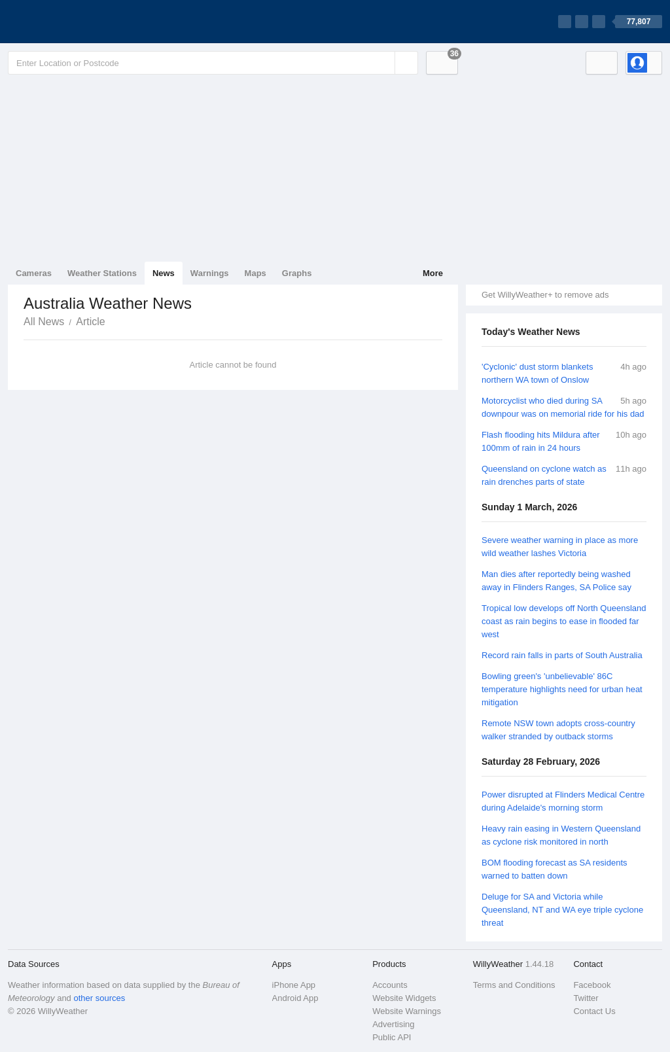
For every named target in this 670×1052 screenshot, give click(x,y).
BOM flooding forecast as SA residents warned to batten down (554, 869)
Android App (295, 998)
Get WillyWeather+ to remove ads (545, 295)
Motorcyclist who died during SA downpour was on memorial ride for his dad (563, 407)
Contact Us (594, 1011)
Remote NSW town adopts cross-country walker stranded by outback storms (558, 729)
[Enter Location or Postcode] (213, 63)
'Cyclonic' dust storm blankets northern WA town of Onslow (537, 373)
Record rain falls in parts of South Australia (562, 655)
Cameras (34, 273)
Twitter (585, 998)
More (433, 273)
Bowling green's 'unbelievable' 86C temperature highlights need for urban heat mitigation (562, 689)
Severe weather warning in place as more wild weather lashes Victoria (560, 546)
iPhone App (294, 985)
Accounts (389, 985)
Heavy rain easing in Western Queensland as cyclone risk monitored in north (561, 835)
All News (44, 321)
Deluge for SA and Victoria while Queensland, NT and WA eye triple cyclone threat (562, 910)
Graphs (297, 273)
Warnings (209, 273)
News (163, 273)
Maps (255, 273)
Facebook (591, 985)
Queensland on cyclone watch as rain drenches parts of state (544, 475)
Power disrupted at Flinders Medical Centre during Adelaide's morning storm (563, 801)
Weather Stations (102, 273)
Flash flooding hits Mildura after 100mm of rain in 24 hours (541, 441)
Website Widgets (404, 998)
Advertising (393, 1024)
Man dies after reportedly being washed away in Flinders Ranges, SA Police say (556, 580)
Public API (391, 1037)
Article (90, 321)
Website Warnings (406, 1011)
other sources (99, 998)
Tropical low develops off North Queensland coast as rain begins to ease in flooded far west (564, 621)
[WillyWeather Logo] (69, 21)
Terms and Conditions (514, 985)
